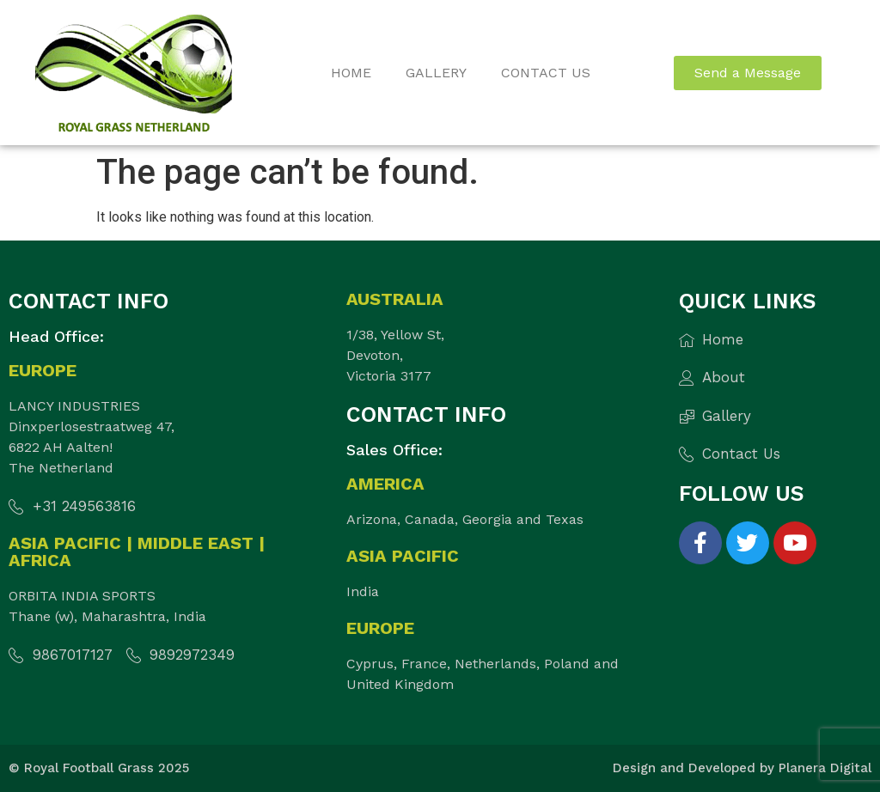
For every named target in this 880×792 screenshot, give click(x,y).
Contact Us (545, 72)
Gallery (436, 72)
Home (351, 72)
